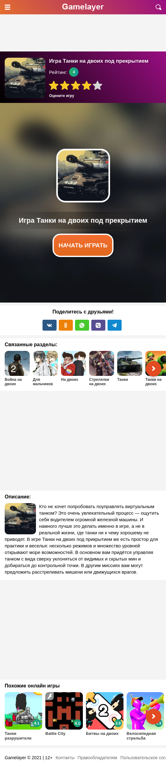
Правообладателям (97, 757)
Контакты (65, 757)
